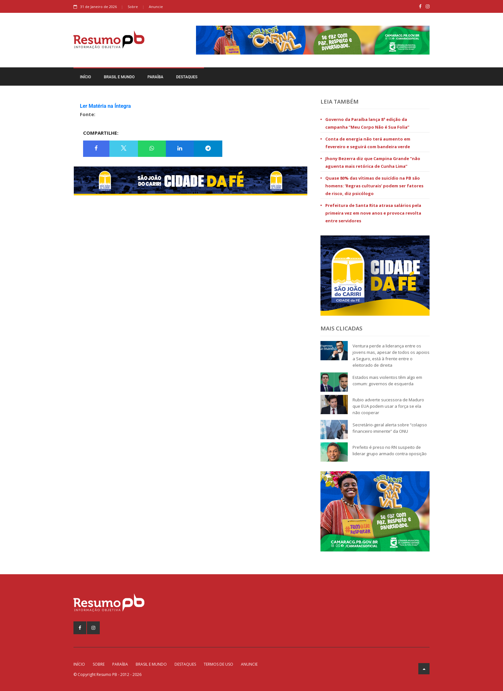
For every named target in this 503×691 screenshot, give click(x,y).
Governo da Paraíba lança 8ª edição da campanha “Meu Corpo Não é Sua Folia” (367, 123)
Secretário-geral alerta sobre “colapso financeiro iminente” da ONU (390, 428)
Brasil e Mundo (119, 77)
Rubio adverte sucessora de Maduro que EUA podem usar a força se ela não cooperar (388, 406)
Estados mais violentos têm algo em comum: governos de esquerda (387, 380)
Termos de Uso (218, 664)
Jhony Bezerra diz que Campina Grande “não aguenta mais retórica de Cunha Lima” (372, 162)
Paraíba (155, 77)
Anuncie (156, 6)
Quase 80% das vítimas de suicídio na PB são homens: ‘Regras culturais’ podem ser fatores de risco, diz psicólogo (374, 185)
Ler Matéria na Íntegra (105, 106)
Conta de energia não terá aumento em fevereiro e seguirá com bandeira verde (367, 142)
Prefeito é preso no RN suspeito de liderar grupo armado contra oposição (390, 450)
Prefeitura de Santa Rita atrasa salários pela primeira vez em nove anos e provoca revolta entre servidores (373, 213)
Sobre (133, 6)
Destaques (187, 77)
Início (85, 77)
